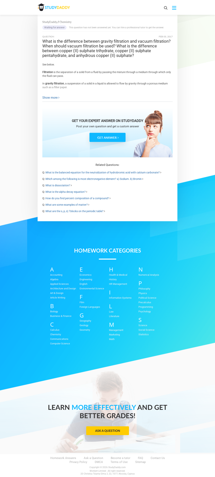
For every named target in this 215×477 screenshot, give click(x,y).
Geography (85, 320)
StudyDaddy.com (117, 467)
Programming (145, 306)
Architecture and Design (63, 288)
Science (142, 325)
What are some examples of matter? (66, 204)
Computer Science (60, 343)
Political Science (147, 297)
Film (82, 302)
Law (111, 311)
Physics (142, 293)
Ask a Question (107, 430)
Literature (114, 316)
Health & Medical (118, 274)
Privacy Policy (78, 462)
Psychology (144, 311)
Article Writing (57, 297)
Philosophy (144, 288)
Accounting (56, 274)
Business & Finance (60, 316)
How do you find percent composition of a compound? (77, 198)
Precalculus (144, 302)
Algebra (54, 279)
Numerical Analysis (148, 274)
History (113, 279)
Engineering (86, 279)
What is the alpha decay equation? (65, 191)
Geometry (85, 329)
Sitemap (140, 462)
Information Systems (120, 297)
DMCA (99, 462)
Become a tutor (120, 458)
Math (112, 339)
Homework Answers (63, 458)
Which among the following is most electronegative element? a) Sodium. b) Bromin (93, 178)
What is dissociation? (57, 185)
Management (116, 330)
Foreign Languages (90, 306)
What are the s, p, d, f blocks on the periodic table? (74, 211)
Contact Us (158, 458)
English (83, 284)
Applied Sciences (59, 284)
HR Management (118, 284)
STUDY (57, 7)
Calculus (54, 329)
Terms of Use (119, 462)
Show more (50, 97)
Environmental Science (92, 288)
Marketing (114, 334)
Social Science (146, 329)
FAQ (140, 458)
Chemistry (55, 334)
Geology (84, 325)
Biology (54, 311)
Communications (59, 339)
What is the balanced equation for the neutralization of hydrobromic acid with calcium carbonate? (102, 172)
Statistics (143, 334)
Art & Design (56, 293)
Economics (86, 274)
